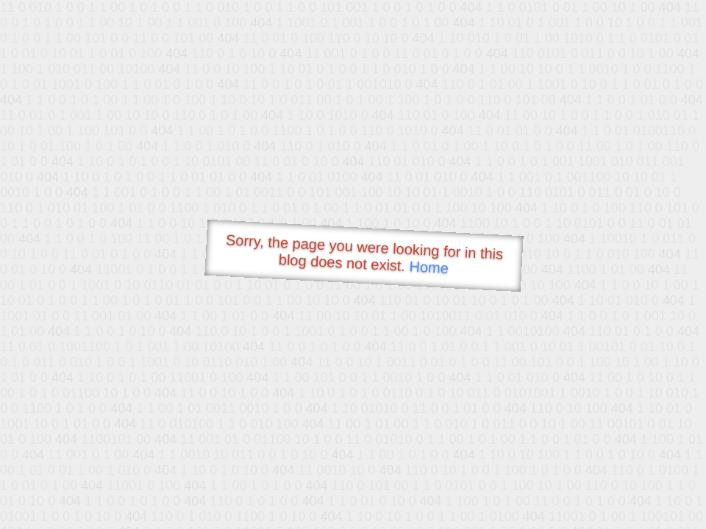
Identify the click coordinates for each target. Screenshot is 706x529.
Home (429, 267)
